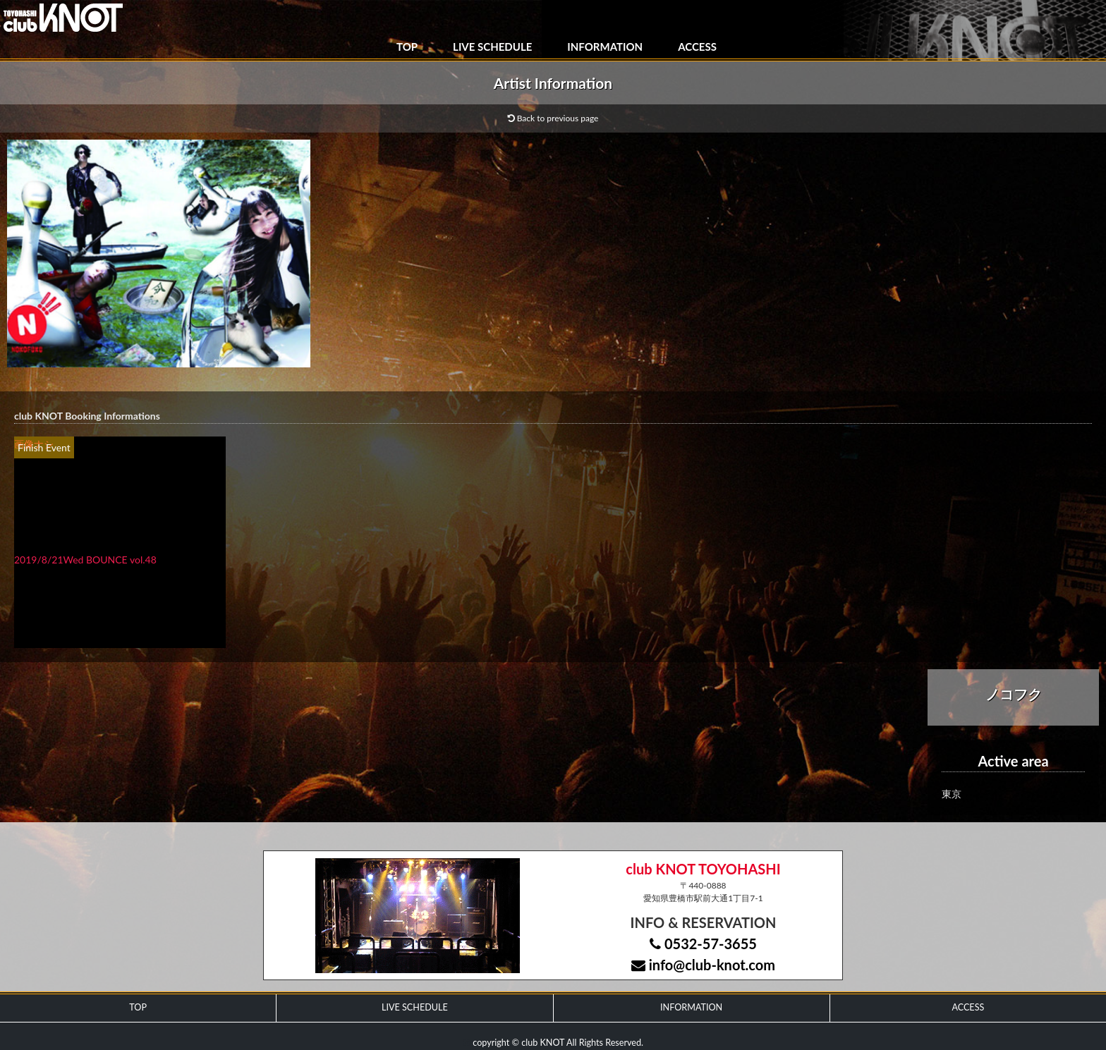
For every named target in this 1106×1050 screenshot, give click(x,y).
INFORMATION (605, 46)
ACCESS (697, 46)
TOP (407, 46)
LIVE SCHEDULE (492, 46)
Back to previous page (553, 118)
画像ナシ (34, 444)
